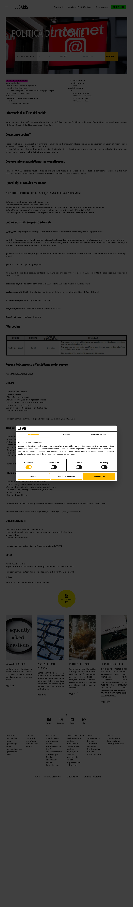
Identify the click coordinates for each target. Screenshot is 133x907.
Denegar (33, 476)
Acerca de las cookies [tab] (100, 434)
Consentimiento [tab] (33, 434)
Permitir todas (99, 476)
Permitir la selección (66, 476)
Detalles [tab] (66, 434)
